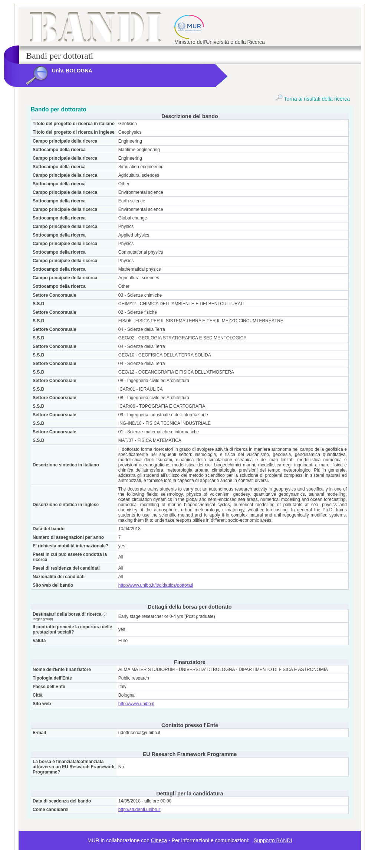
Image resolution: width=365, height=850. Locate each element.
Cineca (159, 840)
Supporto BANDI (273, 840)
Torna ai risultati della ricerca (312, 99)
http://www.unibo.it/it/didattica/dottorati (155, 585)
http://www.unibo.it (136, 703)
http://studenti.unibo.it (139, 809)
